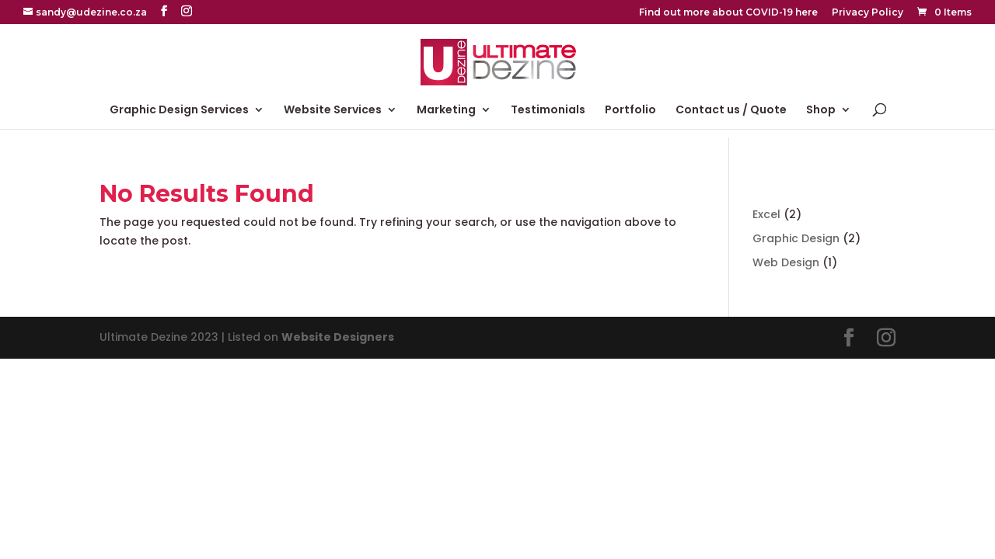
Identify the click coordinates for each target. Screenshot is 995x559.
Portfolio (630, 110)
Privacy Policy (867, 13)
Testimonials (548, 110)
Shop (821, 110)
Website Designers (337, 337)
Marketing (446, 110)
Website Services (333, 110)
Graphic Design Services (179, 110)
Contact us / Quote (731, 110)
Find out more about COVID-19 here (728, 13)
